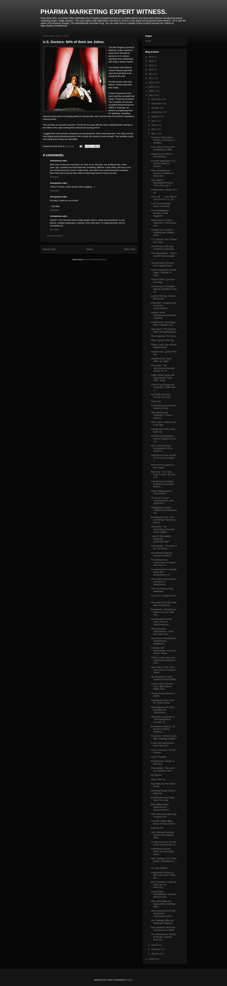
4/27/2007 (54, 229)
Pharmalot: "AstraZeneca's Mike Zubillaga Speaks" (164, 737)
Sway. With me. (158, 779)
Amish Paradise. (159, 757)
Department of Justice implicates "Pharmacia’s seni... (164, 223)
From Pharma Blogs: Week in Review (161, 205)
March (154, 945)
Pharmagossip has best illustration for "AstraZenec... (162, 710)
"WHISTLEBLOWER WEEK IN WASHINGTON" (161, 539)
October (155, 108)
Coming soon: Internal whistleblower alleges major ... (162, 232)
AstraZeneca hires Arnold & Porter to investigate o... (163, 458)
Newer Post (49, 249)
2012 (151, 74)
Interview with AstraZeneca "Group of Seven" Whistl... (163, 651)
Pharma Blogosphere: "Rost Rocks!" (161, 492)
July (153, 121)
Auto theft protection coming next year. (161, 395)
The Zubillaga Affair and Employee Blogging (162, 921)
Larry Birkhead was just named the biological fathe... (162, 835)
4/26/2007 (54, 191)
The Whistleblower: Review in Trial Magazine (160, 213)
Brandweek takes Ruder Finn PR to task (162, 799)
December (156, 99)
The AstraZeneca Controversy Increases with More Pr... (163, 562)
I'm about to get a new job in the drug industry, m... (164, 843)
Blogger (128, 980)
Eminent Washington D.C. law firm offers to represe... (163, 163)
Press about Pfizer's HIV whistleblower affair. (163, 148)
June (154, 125)
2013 (151, 69)
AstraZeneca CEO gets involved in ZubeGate (162, 247)
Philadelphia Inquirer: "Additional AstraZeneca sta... (164, 510)
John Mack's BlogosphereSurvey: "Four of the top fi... (162, 183)
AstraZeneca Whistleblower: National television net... (163, 894)
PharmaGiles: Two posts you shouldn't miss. (163, 769)
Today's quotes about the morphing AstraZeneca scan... (163, 660)
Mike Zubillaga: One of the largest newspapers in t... (164, 861)
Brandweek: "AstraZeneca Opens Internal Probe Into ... (163, 612)
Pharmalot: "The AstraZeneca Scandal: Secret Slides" (163, 529)
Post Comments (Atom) (95, 259)
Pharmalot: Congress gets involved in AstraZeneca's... (163, 306)
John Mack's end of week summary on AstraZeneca (163, 582)
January (155, 953)
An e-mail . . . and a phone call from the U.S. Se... (164, 198)
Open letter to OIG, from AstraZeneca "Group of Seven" (163, 670)
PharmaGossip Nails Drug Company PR (163, 815)
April (153, 133)
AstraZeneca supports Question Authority (161, 554)
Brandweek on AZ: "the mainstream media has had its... (163, 520)
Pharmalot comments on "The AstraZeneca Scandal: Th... (163, 719)
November (156, 103)
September (157, 112)
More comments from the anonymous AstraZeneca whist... (163, 913)
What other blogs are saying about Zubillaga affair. (163, 904)
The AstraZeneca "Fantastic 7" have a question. (162, 415)
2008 (151, 91)
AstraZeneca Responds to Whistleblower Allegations (163, 641)
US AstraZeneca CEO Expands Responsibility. (164, 678)
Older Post (129, 249)
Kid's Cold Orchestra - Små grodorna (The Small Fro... (161, 448)
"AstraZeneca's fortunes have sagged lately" (162, 264)
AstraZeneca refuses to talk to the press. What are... (163, 875)
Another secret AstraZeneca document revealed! (163, 315)
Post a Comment (54, 235)
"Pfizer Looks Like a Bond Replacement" (163, 346)
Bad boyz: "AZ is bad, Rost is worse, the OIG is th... (163, 474)
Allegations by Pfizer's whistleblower (161, 155)
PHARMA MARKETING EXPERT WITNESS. (103, 11)
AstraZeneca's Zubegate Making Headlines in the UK (164, 289)
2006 (151, 959)
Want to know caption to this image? (162, 466)
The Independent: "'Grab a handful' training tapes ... (164, 256)
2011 (151, 78)
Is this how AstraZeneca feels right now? (162, 744)
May (153, 129)
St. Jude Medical (159, 868)
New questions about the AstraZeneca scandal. (163, 928)
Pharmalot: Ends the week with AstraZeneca (164, 603)
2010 (151, 82)
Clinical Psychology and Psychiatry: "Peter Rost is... (163, 387)
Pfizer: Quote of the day (162, 340)
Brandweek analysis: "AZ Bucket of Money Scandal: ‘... (163, 729)
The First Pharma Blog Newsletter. (162, 590)
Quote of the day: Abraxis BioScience (163, 297)
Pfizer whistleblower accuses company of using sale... (162, 173)
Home (89, 249)
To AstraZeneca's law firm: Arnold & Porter (164, 407)
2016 (151, 57)
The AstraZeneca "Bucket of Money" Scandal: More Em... (163, 937)
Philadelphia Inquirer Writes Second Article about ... (162, 851)
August (155, 116)
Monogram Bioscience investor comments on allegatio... (163, 140)
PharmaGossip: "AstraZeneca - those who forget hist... (162, 631)
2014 (151, 65)
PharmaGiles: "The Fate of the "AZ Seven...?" (164, 547)
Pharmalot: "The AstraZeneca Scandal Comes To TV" (162, 368)
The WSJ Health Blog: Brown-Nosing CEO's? (163, 822)
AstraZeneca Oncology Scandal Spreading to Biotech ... (162, 484)
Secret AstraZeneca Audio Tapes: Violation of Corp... (163, 272)
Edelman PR (157, 828)
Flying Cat (156, 401)
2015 (151, 61)
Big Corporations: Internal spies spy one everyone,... (163, 885)
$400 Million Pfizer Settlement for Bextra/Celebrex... (161, 807)
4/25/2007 (54, 177)
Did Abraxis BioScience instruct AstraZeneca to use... (163, 439)
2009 (151, 87)
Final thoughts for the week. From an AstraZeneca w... (161, 622)
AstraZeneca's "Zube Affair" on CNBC (161, 360)
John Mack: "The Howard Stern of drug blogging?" (164, 330)
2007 (151, 95)
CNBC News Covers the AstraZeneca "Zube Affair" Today (163, 378)
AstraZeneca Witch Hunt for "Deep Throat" (163, 701)
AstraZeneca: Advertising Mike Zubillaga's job (163, 323)
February (156, 949)
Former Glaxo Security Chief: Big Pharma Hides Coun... (162, 686)
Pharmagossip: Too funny (163, 336)
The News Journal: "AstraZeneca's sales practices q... (162, 501)
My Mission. (157, 775)
